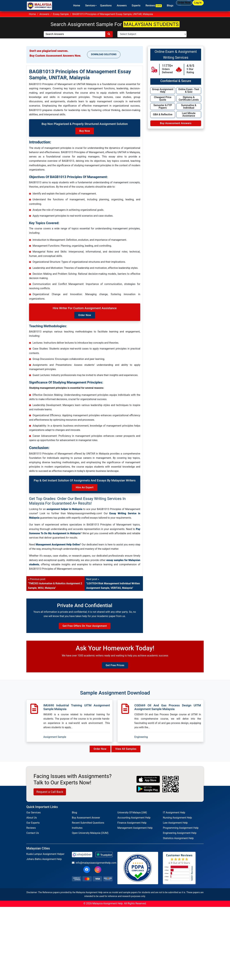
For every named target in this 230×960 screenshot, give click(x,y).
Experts (124, 5)
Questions (94, 5)
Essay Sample (61, 14)
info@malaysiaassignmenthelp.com (92, 868)
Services (78, 5)
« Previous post (55, 583)
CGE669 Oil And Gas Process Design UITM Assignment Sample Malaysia (167, 713)
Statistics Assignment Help (178, 844)
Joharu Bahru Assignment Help (44, 865)
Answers (110, 5)
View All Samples (127, 754)
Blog (74, 818)
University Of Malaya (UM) (132, 818)
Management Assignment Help (135, 833)
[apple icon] (148, 785)
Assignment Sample (54, 742)
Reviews (142, 5)
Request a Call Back (49, 798)
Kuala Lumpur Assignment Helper (45, 860)
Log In (195, 5)
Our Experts (33, 828)
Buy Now (84, 130)
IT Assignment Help (174, 818)
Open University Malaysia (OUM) (90, 839)
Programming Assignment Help (181, 833)
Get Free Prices (115, 671)
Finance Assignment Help (131, 828)
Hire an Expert (84, 487)
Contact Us (32, 839)
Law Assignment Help (175, 828)
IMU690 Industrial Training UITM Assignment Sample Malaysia (76, 713)
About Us (31, 823)
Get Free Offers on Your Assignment (84, 628)
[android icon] (148, 795)
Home (65, 5)
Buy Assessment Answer (86, 823)
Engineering (141, 742)
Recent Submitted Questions (88, 828)
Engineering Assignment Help (179, 839)
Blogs (158, 5)
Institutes (77, 833)
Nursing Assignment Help (177, 823)
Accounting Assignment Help (133, 823)
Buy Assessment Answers (175, 123)
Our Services (33, 818)
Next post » (113, 583)
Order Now (175, 5)
